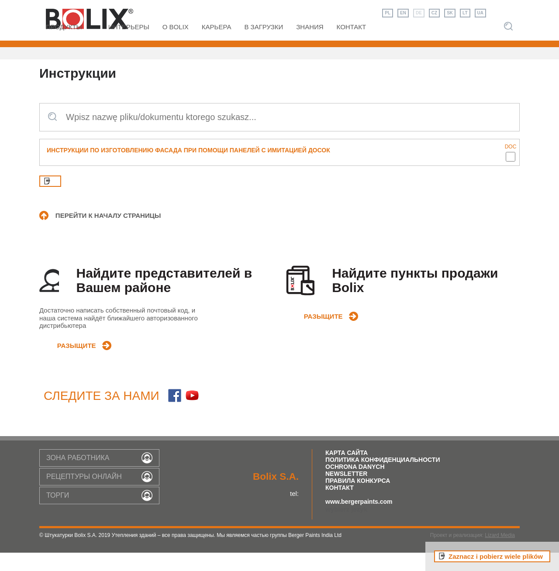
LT (464, 12)
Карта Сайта (346, 471)
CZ (434, 12)
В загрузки (263, 45)
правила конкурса (357, 498)
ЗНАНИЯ (309, 45)
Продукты (64, 45)
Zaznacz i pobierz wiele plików (496, 556)
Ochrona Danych (355, 485)
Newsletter (346, 491)
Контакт (339, 505)
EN (403, 12)
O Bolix (175, 45)
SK (450, 12)
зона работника (77, 475)
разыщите (75, 360)
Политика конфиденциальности (382, 478)
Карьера (216, 45)
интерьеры (128, 45)
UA (480, 12)
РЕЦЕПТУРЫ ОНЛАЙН (84, 494)
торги (57, 513)
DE (419, 12)
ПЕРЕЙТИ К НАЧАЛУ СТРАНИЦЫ (108, 233)
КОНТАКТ (351, 45)
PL (387, 12)
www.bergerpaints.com (359, 519)
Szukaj (508, 44)
